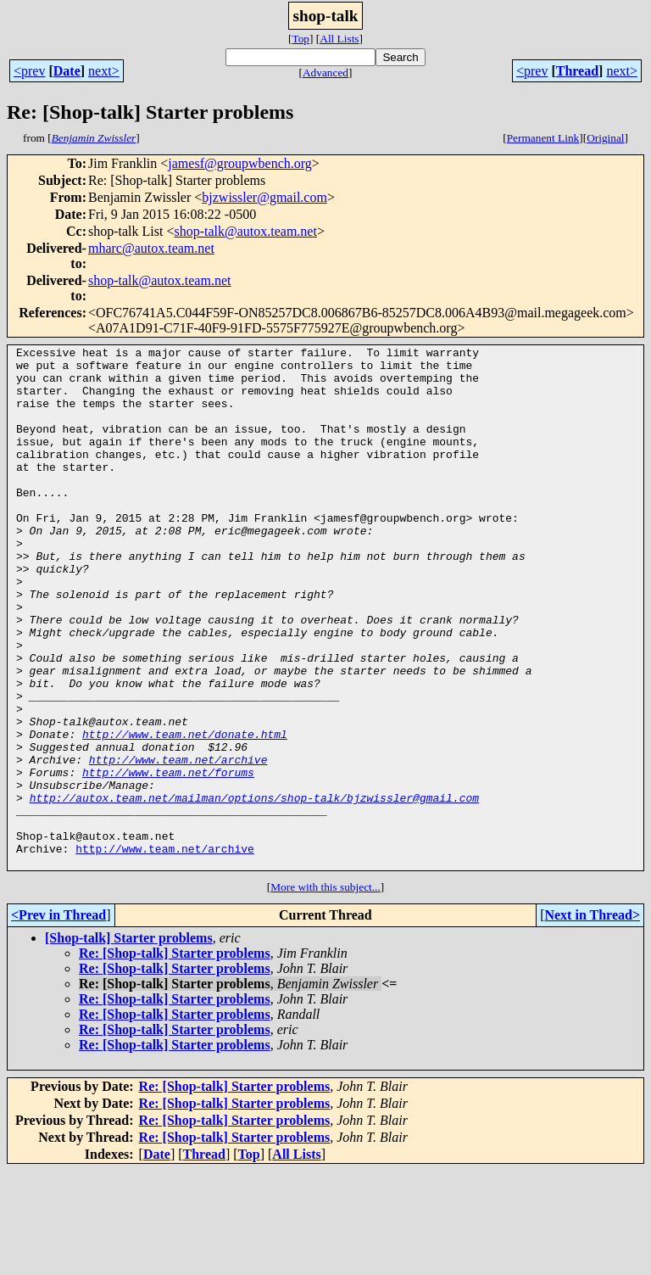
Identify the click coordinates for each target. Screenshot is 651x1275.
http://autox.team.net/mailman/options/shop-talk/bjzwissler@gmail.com (254, 889)
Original (605, 137)
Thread (577, 71)
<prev (29, 71)
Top (300, 38)
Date (67, 71)
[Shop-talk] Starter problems (129, 1042)
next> (104, 71)
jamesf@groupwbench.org (240, 163)
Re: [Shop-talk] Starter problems (174, 1057)
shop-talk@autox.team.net (245, 231)
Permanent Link (543, 137)
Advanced (325, 72)
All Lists (339, 38)
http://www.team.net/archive (178, 843)
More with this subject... (325, 991)
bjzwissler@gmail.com (264, 197)
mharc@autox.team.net (151, 248)
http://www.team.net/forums (168, 858)
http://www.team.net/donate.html (184, 812)
